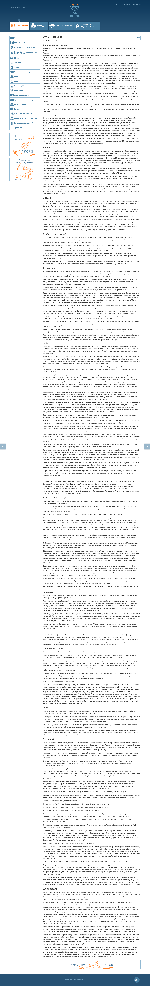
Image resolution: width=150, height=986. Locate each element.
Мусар (16, 58)
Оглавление (138, 38)
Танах (16, 38)
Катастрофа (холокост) (23, 123)
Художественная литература (26, 100)
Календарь (42, 26)
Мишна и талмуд (20, 43)
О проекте (128, 4)
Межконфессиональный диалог (27, 118)
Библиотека (22, 26)
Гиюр (16, 76)
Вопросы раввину (64, 26)
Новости (119, 4)
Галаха (17, 109)
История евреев (20, 104)
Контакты (137, 4)
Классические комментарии (25, 47)
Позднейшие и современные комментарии (25, 52)
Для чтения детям (21, 95)
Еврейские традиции (22, 90)
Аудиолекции (19, 128)
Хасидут (17, 63)
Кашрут (17, 81)
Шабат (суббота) (20, 86)
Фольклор (18, 67)
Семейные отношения (23, 114)
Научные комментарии (23, 72)
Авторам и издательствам (88, 26)
